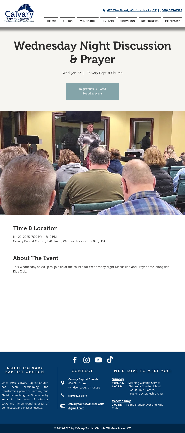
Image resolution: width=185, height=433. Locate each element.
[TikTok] (110, 360)
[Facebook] (75, 360)
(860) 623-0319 (171, 10)
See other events (93, 93)
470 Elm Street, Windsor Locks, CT (131, 10)
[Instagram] (86, 360)
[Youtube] (98, 360)
